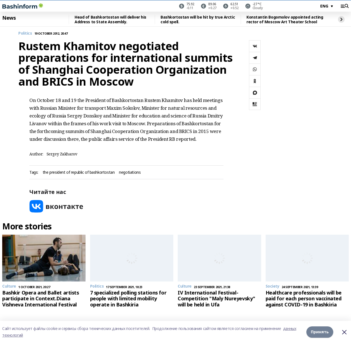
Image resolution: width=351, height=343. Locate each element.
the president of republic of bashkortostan (79, 172)
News (9, 18)
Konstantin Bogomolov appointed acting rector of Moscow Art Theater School (284, 19)
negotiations (130, 172)
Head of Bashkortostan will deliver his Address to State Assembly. (110, 19)
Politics (25, 33)
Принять (320, 331)
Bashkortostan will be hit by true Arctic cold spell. (198, 19)
